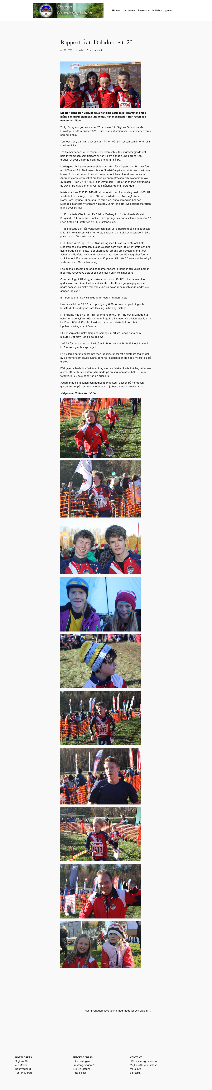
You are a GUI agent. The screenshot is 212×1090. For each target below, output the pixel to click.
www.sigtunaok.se (146, 1061)
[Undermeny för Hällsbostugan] (171, 10)
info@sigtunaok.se (146, 1065)
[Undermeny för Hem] (119, 10)
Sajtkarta (135, 1072)
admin (82, 50)
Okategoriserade (95, 50)
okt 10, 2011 (66, 50)
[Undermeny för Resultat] (149, 10)
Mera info (135, 1068)
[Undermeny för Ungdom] (134, 10)
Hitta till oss (80, 1072)
